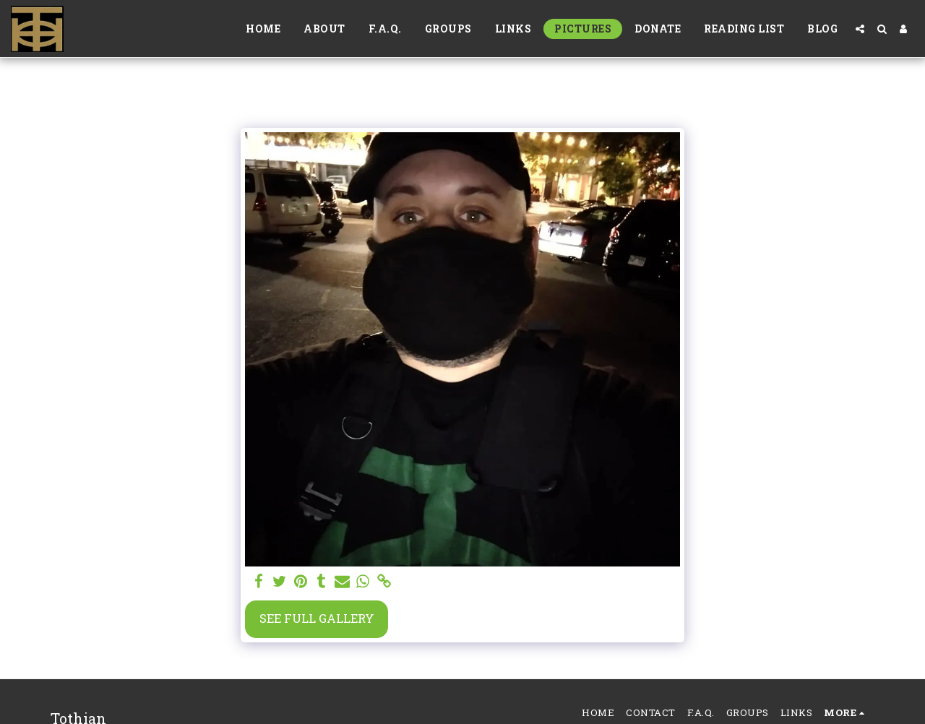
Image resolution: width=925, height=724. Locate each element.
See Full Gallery (316, 618)
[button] (860, 29)
